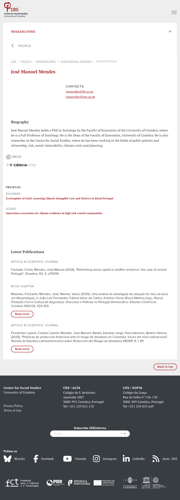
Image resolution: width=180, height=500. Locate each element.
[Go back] (12, 46)
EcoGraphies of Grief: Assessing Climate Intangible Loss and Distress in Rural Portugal (59, 198)
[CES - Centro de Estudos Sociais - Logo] (16, 9)
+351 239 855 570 (81, 406)
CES (13, 61)
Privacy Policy (13, 406)
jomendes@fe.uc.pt (79, 91)
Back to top (165, 367)
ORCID (13, 157)
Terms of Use (13, 411)
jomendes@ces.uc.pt (80, 96)
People (24, 46)
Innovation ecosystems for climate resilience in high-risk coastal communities (54, 213)
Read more (22, 314)
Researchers (23, 32)
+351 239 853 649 (141, 406)
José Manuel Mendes (76, 61)
